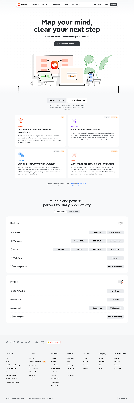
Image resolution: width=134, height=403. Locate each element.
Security (31, 378)
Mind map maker (11, 375)
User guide (70, 368)
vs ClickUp (54, 385)
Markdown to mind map (13, 365)
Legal (100, 368)
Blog (68, 361)
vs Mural (53, 375)
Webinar (85, 368)
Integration (32, 375)
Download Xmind (67, 44)
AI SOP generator (11, 378)
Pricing (116, 358)
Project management (35, 361)
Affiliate (85, 358)
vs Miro (53, 361)
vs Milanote (54, 365)
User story (70, 371)
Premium (117, 361)
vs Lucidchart (55, 382)
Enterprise (117, 368)
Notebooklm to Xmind (12, 382)
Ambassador (87, 365)
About (101, 358)
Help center (70, 375)
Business (117, 365)
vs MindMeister (55, 368)
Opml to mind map (11, 371)
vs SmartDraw (55, 371)
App (7, 358)
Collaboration (33, 372)
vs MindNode (55, 378)
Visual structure (33, 368)
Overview (31, 358)
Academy (70, 365)
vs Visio (53, 358)
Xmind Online (81, 105)
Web (7, 361)
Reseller (85, 361)
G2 (100, 365)
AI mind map (32, 365)
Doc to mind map (11, 368)
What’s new (102, 361)
